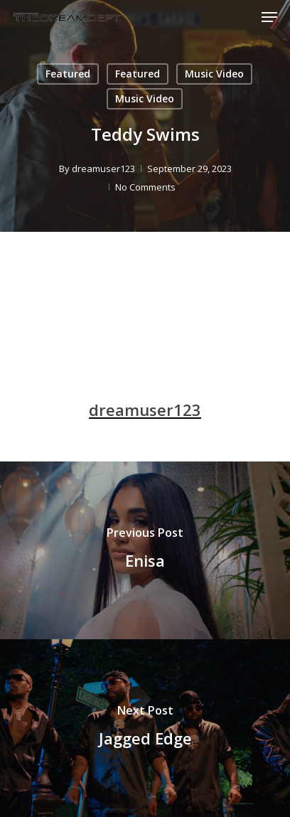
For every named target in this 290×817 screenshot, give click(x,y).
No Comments (145, 187)
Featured (67, 73)
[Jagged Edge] (145, 728)
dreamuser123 (103, 168)
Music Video (214, 73)
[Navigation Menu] (269, 17)
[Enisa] (145, 550)
